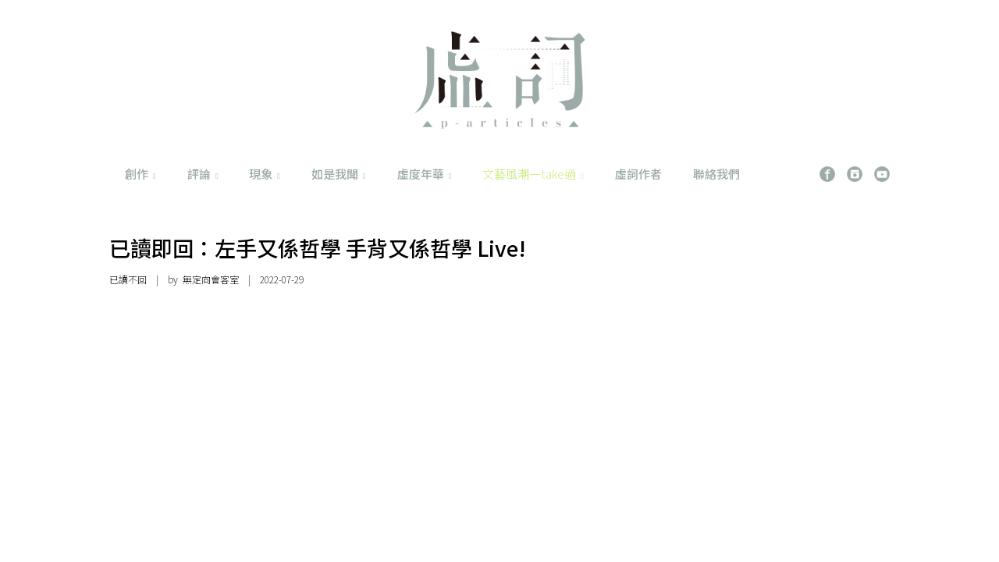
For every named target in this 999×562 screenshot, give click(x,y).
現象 (264, 173)
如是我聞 (338, 173)
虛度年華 (424, 173)
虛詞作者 (638, 173)
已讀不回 (128, 279)
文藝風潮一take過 (533, 173)
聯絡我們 (716, 173)
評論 (203, 173)
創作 (140, 173)
